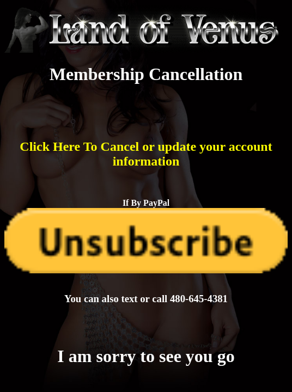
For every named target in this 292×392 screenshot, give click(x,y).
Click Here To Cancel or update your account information (146, 153)
